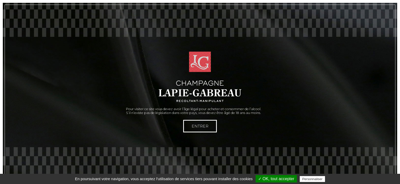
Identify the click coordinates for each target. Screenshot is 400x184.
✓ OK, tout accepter (276, 179)
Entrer (200, 126)
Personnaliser (312, 179)
